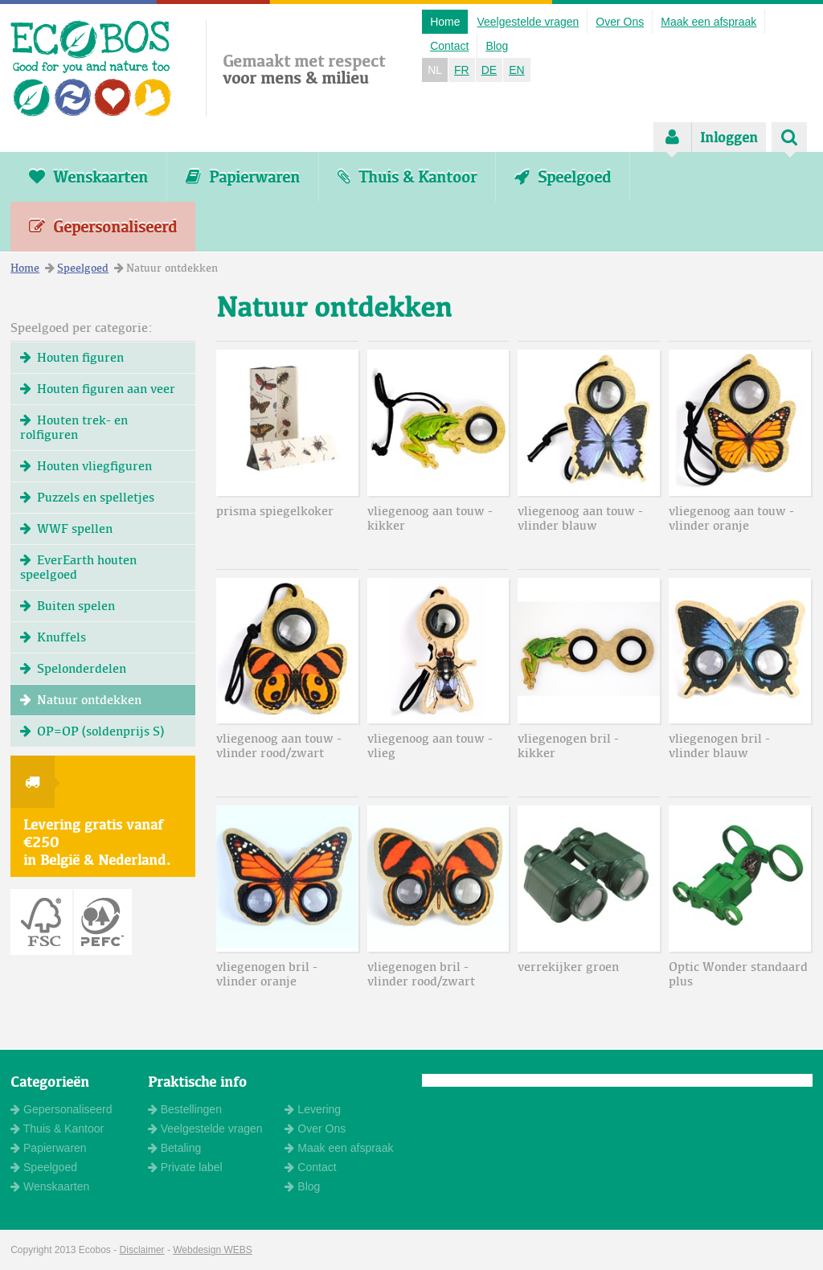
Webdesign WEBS (212, 1250)
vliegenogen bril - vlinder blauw (719, 745)
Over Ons (620, 21)
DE (489, 69)
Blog (496, 45)
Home (445, 21)
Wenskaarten (88, 176)
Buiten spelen (67, 605)
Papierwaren (243, 176)
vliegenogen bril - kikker (568, 745)
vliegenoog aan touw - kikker (430, 518)
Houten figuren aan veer (97, 388)
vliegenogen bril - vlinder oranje (266, 974)
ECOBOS (91, 68)
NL (435, 69)
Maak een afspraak (708, 21)
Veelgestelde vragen (528, 21)
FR (461, 69)
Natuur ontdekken (80, 699)
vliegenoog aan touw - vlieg (430, 745)
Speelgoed (562, 176)
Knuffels (53, 637)
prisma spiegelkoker (275, 510)
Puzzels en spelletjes (87, 497)
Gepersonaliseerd (103, 226)
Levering (313, 1109)
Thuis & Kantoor (407, 176)
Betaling (174, 1147)
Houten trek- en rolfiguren (74, 427)
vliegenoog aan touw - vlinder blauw (580, 518)
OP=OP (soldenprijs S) (92, 731)
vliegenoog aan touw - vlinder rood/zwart (279, 745)
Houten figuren (72, 357)
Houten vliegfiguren (86, 465)
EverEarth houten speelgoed (78, 567)
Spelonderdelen (73, 668)
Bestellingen (185, 1109)
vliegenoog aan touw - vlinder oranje (731, 518)
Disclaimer (142, 1250)
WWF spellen (66, 528)
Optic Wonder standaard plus (738, 974)
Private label (185, 1167)
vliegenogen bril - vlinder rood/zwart (421, 974)
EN (516, 69)
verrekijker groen (568, 966)
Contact (449, 45)
